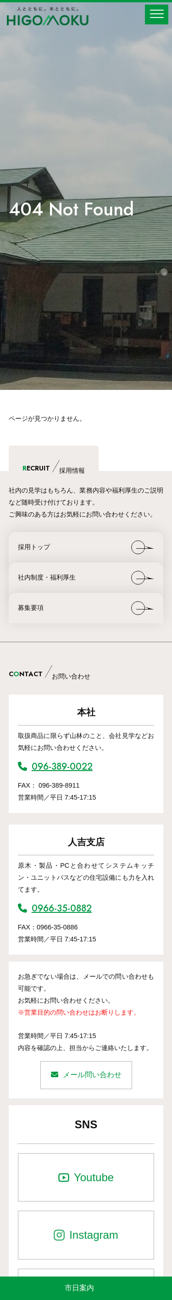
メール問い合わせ (86, 1075)
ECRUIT (53, 469)
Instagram (93, 1235)
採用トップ (34, 547)
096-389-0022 (55, 766)
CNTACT (49, 675)
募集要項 (31, 607)
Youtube (94, 1177)
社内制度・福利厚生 (47, 577)
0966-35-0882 (55, 908)
